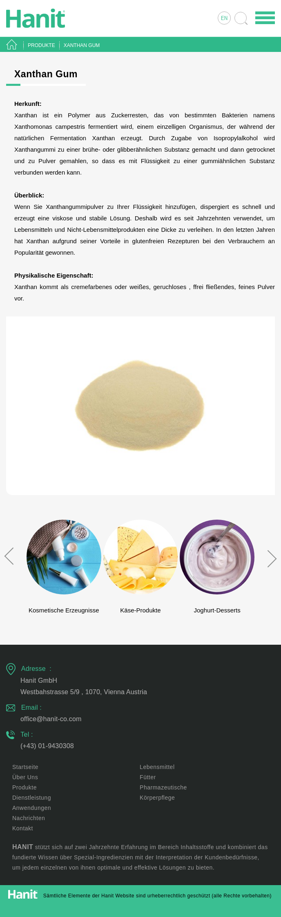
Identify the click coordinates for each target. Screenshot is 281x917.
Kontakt (22, 828)
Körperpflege (157, 797)
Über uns (25, 777)
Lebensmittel (157, 767)
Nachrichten (28, 818)
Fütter (148, 777)
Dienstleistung (31, 797)
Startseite (25, 767)
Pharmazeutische (163, 787)
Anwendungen (31, 808)
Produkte (24, 787)
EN (224, 18)
